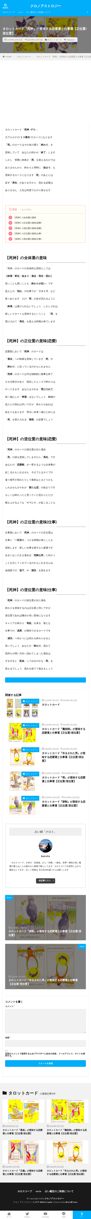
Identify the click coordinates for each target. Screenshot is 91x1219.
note (20, 12)
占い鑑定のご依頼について (38, 12)
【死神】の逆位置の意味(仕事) (25, 239)
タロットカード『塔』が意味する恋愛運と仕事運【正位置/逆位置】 (63, 779)
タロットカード (54, 40)
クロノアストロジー (45, 6)
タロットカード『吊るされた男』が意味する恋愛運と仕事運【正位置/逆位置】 (63, 756)
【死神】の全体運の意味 (22, 217)
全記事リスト (45, 880)
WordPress (71, 1202)
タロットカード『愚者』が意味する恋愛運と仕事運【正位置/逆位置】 (23, 1132)
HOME (8, 57)
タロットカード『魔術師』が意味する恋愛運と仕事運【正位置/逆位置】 (63, 730)
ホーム (9, 1215)
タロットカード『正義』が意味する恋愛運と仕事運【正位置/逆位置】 (23, 1172)
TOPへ (82, 1215)
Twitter (27, 1215)
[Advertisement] (45, 94)
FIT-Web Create (44, 1202)
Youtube (45, 1215)
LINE (64, 1215)
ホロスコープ (9, 12)
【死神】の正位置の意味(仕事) (25, 233)
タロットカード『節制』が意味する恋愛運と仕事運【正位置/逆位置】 (63, 803)
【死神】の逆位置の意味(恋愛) (25, 228)
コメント (10, 1006)
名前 (7, 1038)
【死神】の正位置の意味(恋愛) (25, 223)
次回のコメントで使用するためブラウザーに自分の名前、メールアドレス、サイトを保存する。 (45, 1055)
